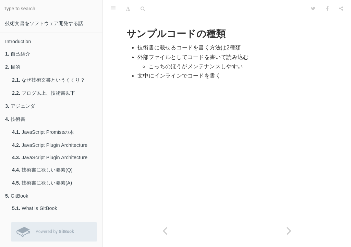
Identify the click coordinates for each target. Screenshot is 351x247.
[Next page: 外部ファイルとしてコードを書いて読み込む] (289, 230)
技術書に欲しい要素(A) (42, 183)
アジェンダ (20, 106)
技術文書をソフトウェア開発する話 (44, 23)
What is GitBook (34, 208)
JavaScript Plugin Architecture (49, 145)
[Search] (142, 8)
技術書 (15, 119)
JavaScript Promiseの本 (43, 132)
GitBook (16, 196)
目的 (13, 67)
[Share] (341, 8)
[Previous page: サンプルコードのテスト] (165, 230)
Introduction (18, 41)
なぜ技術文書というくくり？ (48, 80)
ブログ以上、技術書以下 (43, 93)
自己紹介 (17, 54)
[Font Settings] (128, 8)
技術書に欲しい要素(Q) (42, 170)
